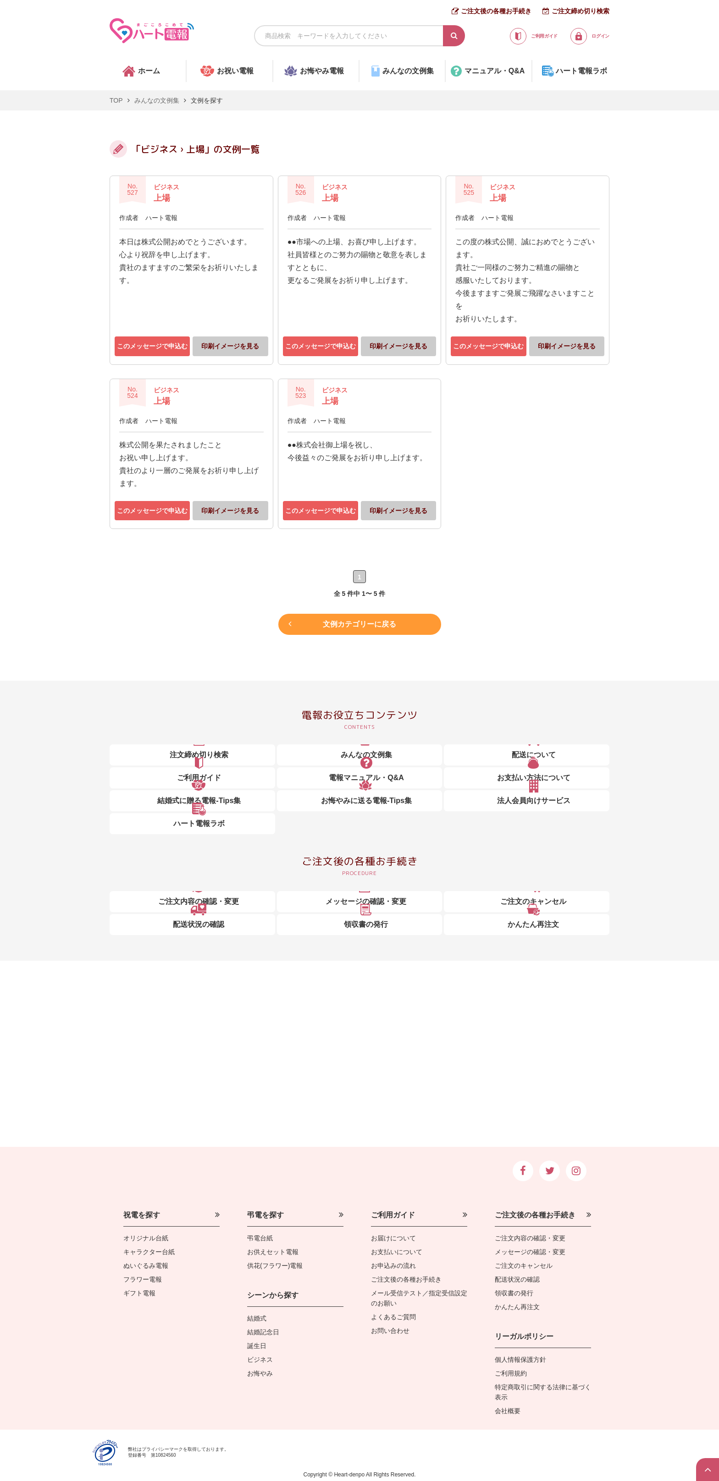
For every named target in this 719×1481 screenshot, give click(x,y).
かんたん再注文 (517, 1306)
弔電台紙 (260, 1238)
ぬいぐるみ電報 (145, 1265)
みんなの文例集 (156, 100)
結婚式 (256, 1318)
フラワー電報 (142, 1279)
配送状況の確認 (517, 1279)
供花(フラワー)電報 (275, 1265)
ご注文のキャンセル (524, 1265)
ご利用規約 (511, 1373)
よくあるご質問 (393, 1317)
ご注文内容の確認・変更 (530, 1238)
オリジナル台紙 (145, 1238)
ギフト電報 (139, 1293)
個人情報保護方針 (520, 1359)
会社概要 (507, 1411)
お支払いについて (396, 1251)
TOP (116, 100)
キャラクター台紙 (149, 1251)
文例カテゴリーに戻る (359, 622)
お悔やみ (260, 1373)
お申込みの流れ (393, 1265)
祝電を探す (141, 1215)
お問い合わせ (390, 1330)
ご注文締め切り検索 (580, 11)
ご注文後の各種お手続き (496, 11)
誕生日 (256, 1345)
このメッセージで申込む (152, 346)
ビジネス (260, 1359)
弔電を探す (265, 1215)
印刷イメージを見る (230, 346)
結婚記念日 (263, 1332)
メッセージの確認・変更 (530, 1251)
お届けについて (393, 1238)
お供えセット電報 (273, 1251)
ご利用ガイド (393, 1215)
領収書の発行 (514, 1293)
